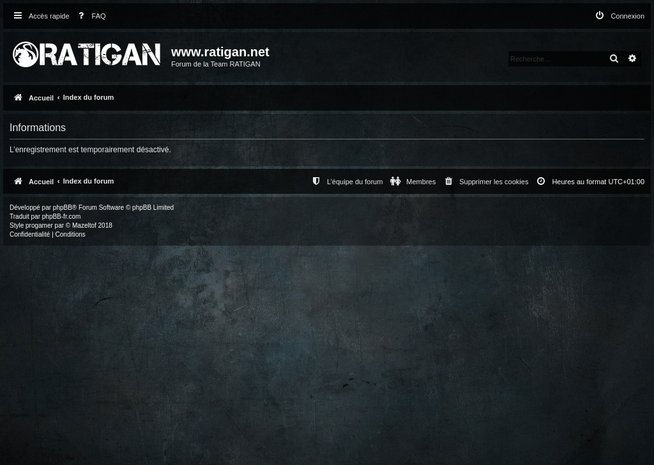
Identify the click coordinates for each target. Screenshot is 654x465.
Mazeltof (84, 225)
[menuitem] (89, 16)
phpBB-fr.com (61, 216)
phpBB (62, 207)
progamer (39, 225)
